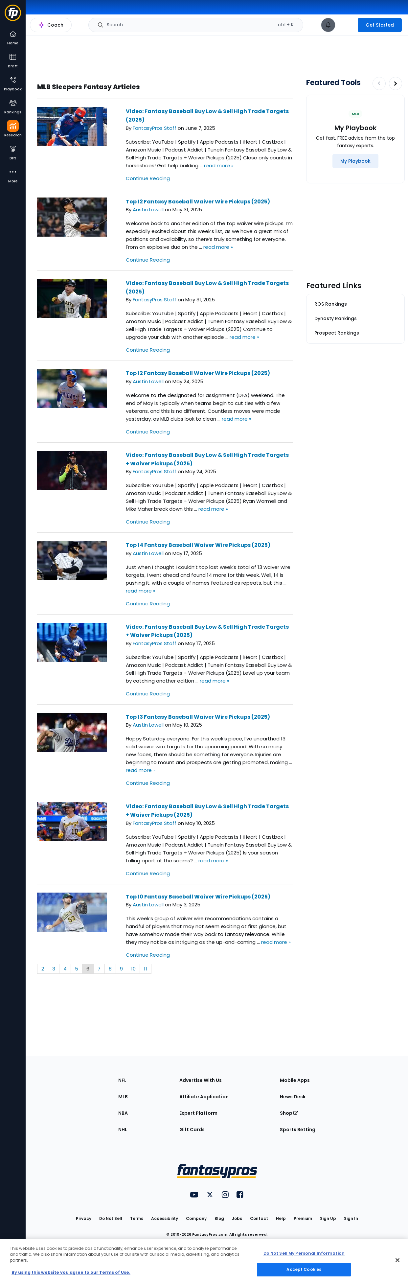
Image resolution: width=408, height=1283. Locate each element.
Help (281, 1218)
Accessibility (164, 1218)
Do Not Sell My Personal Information (304, 1253)
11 (145, 968)
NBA (123, 1113)
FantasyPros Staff (154, 128)
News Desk (293, 1096)
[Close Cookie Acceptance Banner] (397, 1260)
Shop (289, 1113)
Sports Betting (297, 1129)
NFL (122, 1080)
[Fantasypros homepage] (13, 16)
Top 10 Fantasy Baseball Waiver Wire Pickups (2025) (198, 896)
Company (196, 1218)
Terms (136, 1218)
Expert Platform (198, 1113)
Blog (219, 1218)
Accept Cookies (303, 1269)
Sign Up (328, 1218)
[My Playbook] (355, 161)
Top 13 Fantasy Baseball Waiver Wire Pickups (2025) (198, 717)
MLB (123, 1096)
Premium (303, 1218)
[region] (204, 1261)
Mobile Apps (295, 1080)
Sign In (351, 1218)
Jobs (237, 1218)
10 (133, 968)
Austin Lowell (148, 209)
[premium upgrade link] (346, 25)
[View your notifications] (328, 25)
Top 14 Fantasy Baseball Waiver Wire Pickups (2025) (198, 545)
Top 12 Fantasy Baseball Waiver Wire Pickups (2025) (198, 201)
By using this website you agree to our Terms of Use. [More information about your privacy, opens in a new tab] (70, 1272)
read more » (219, 165)
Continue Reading (148, 178)
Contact (259, 1218)
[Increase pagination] (395, 83)
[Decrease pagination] (379, 83)
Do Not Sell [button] (110, 1218)
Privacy (83, 1218)
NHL (122, 1129)
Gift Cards (192, 1129)
